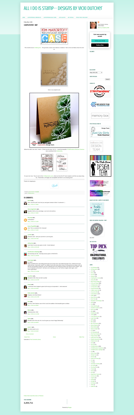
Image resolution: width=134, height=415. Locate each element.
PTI (92, 330)
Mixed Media (94, 327)
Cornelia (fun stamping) (33, 251)
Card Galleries (62, 17)
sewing (92, 379)
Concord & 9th (94, 292)
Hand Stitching (94, 306)
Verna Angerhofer (32, 209)
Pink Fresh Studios (95, 334)
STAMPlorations (94, 346)
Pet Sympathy (94, 332)
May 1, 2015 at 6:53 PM (33, 288)
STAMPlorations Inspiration (97, 348)
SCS (92, 342)
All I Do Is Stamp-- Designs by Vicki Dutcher (63, 8)
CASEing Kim (37, 47)
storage (92, 381)
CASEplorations (31, 193)
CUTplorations (94, 286)
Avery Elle (93, 279)
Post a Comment (30, 334)
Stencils (93, 356)
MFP (92, 320)
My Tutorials (71, 17)
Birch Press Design (95, 281)
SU (91, 351)
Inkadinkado (93, 313)
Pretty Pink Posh (95, 337)
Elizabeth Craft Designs (96, 300)
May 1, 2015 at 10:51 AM (33, 247)
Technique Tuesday (95, 363)
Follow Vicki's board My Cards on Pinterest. (34, 395)
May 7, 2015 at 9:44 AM (33, 331)
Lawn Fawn (93, 318)
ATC (92, 271)
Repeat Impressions (95, 339)
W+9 (92, 372)
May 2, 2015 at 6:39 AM (33, 305)
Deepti (29, 284)
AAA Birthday (94, 267)
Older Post (81, 337)
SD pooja (30, 217)
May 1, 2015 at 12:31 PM (33, 279)
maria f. (29, 327)
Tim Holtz (93, 365)
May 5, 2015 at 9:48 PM (33, 322)
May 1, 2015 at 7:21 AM (33, 221)
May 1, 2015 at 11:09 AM (33, 255)
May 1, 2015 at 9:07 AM (33, 238)
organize (93, 377)
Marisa (29, 310)
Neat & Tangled (94, 328)
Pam (29, 301)
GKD (92, 302)
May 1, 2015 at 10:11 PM (33, 297)
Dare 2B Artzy (94, 297)
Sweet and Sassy (95, 358)
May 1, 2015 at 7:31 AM (33, 230)
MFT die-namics (94, 323)
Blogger (69, 407)
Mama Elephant (94, 325)
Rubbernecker (94, 341)
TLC (92, 360)
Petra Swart (30, 260)
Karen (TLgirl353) (32, 226)
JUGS (92, 314)
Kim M (29, 200)
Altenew (93, 276)
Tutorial (92, 369)
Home (23, 17)
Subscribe (100, 45)
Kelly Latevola (31, 293)
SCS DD (93, 344)
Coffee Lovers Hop (95, 290)
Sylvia (29, 318)
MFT (92, 321)
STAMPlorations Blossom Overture (75, 149)
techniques (93, 383)
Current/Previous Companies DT (34, 17)
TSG (92, 362)
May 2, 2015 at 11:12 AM (33, 314)
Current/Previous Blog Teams (50, 17)
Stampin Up (93, 355)
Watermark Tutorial (95, 374)
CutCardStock (94, 293)
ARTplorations (94, 269)
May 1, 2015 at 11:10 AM (33, 271)
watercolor (93, 386)
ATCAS (92, 274)
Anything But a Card (95, 278)
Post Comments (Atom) (35, 339)
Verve (92, 370)
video (92, 384)
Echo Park (93, 299)
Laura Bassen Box (95, 316)
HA (91, 304)
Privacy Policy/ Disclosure (82, 17)
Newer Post (27, 337)
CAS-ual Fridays (94, 283)
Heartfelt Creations (95, 307)
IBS (92, 311)
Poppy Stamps (94, 335)
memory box (94, 376)
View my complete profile (103, 27)
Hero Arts (93, 309)
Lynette (29, 234)
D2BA (92, 295)
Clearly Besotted (94, 288)
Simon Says (93, 353)
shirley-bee (30, 243)
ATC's (92, 272)
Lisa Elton (30, 276)
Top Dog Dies (94, 367)
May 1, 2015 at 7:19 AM (33, 204)
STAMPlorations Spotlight (97, 349)
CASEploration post (48, 176)
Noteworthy (59, 151)
